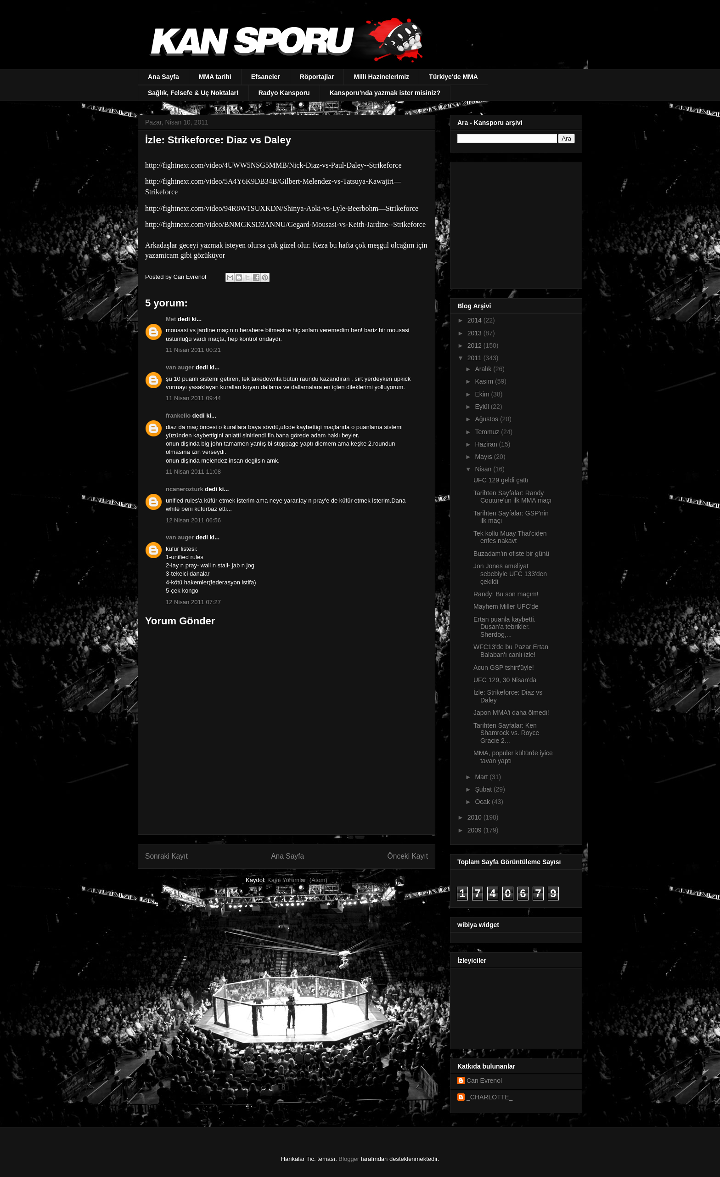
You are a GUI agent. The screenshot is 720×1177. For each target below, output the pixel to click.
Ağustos (487, 419)
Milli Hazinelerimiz (381, 76)
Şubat (484, 789)
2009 (475, 830)
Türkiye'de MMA (453, 76)
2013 (475, 333)
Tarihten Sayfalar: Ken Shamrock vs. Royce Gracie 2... (506, 733)
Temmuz (488, 432)
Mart (482, 777)
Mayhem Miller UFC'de (506, 606)
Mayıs (484, 456)
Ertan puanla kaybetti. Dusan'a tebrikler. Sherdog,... (504, 627)
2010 (475, 817)
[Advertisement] (514, 222)
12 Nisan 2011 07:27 (193, 602)
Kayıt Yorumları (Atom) (297, 880)
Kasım (485, 381)
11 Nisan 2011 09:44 (193, 398)
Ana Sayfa (163, 76)
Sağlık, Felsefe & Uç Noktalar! (193, 92)
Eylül (482, 406)
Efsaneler (265, 76)
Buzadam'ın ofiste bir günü (511, 553)
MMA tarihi (215, 76)
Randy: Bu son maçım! (506, 594)
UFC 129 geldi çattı (501, 480)
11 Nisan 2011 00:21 (193, 349)
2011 (475, 358)
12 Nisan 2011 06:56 (193, 520)
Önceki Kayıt (408, 856)
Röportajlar (317, 76)
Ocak (483, 801)
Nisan (484, 469)
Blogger (348, 1158)
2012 (475, 345)
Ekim (483, 394)
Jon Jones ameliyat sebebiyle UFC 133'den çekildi (510, 573)
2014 (475, 320)
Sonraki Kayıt (166, 856)
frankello (178, 415)
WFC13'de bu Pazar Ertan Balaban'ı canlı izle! (510, 650)
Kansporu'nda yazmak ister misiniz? (385, 92)
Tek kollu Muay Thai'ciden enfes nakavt (510, 537)
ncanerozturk (184, 489)
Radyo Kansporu (284, 92)
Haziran (487, 444)
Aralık (484, 369)
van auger (180, 367)
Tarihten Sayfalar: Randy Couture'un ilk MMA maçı (512, 496)
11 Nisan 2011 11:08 (193, 471)
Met (171, 319)
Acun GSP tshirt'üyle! (503, 667)
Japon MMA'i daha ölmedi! (511, 712)
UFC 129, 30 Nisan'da (504, 680)
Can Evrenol (484, 1080)
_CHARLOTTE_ (489, 1097)
